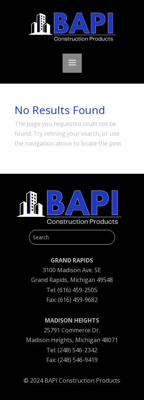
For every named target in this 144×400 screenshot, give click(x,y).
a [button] (72, 63)
